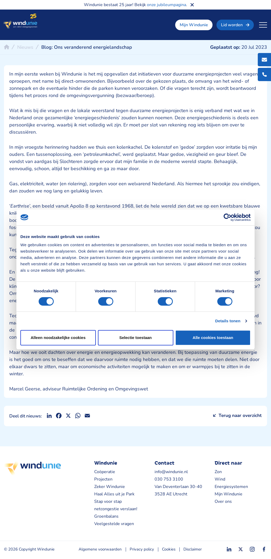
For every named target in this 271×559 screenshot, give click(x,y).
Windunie (20, 21)
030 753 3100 (169, 479)
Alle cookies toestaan (213, 337)
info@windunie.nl (171, 472)
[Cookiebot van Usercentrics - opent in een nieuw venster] (227, 217)
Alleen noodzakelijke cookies (58, 337)
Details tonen (227, 321)
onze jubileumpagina (166, 5)
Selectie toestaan (135, 337)
